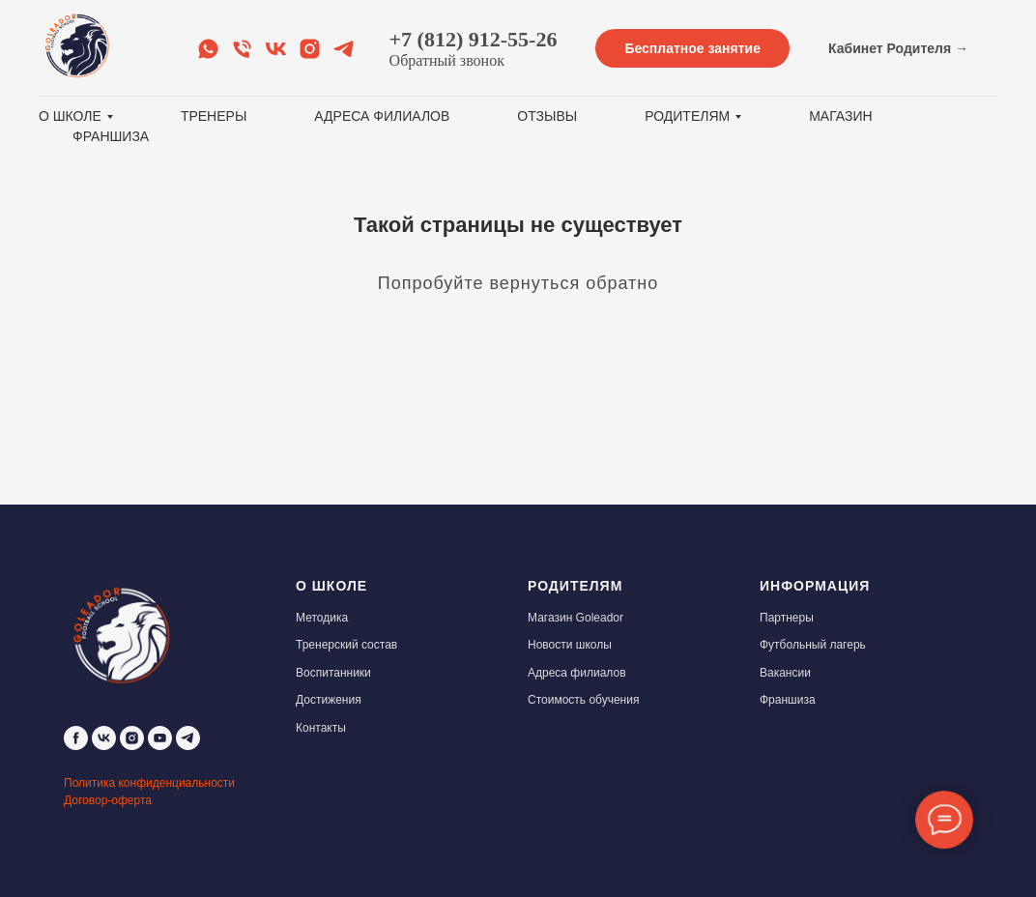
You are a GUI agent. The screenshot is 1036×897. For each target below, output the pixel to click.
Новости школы (570, 644)
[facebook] (76, 738)
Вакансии (785, 673)
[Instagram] (310, 49)
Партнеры (787, 617)
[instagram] (132, 738)
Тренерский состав (346, 644)
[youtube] (160, 738)
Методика (322, 617)
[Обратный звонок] (242, 49)
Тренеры (213, 116)
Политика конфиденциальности (149, 783)
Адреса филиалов (381, 116)
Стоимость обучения (583, 700)
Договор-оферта (108, 800)
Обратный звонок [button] (446, 60)
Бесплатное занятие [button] (692, 48)
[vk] (104, 738)
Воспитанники (333, 673)
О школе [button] (70, 116)
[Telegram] (343, 49)
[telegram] (188, 738)
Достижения (328, 700)
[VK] (276, 49)
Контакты (321, 728)
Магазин (840, 116)
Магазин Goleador (575, 617)
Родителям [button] (687, 116)
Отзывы (547, 116)
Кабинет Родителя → (898, 48)
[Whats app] (208, 49)
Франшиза (110, 136)
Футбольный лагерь (813, 644)
